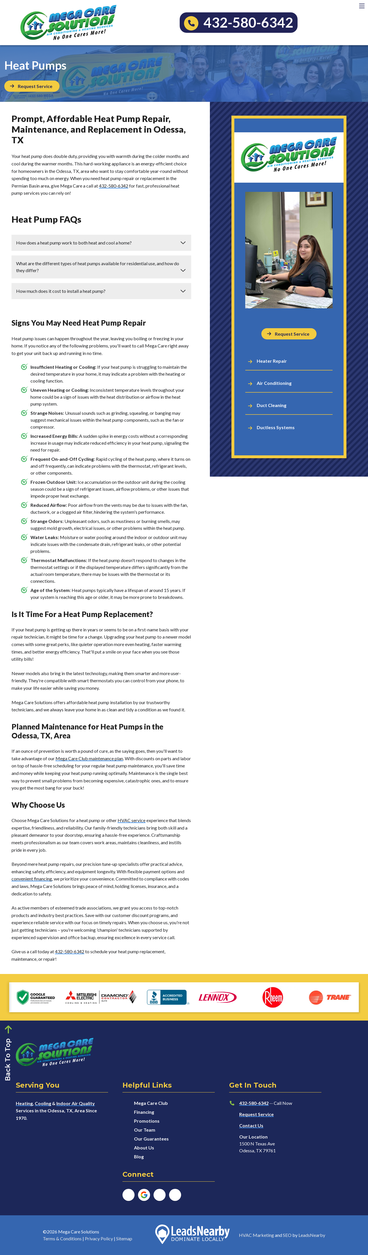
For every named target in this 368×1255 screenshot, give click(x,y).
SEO (287, 1235)
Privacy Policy (99, 1238)
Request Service (256, 1114)
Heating (24, 1103)
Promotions (147, 1121)
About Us (144, 1147)
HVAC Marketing (256, 1235)
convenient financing (32, 878)
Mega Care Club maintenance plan (89, 758)
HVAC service (131, 820)
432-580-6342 (113, 185)
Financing (144, 1112)
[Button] (32, 86)
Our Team (144, 1129)
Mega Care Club (151, 1103)
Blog (139, 1156)
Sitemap (124, 1238)
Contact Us (251, 1125)
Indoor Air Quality (75, 1103)
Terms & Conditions (62, 1238)
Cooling (43, 1103)
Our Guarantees (151, 1138)
